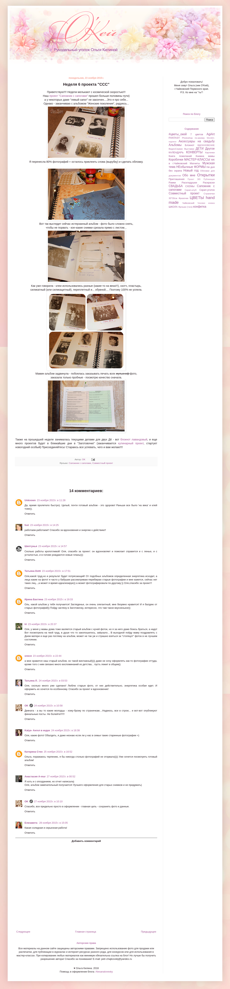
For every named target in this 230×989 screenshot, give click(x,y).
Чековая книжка (206, 203)
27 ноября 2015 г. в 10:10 (48, 801)
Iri (26, 624)
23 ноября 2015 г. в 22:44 (47, 655)
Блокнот (189, 145)
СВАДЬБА (176, 186)
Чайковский (188, 203)
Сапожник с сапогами (80, 463)
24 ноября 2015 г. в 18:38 (65, 730)
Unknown (30, 500)
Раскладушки (189, 182)
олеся (28, 655)
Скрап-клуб (191, 190)
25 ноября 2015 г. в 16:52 (58, 751)
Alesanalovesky (104, 971)
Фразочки (183, 198)
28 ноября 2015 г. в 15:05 (53, 822)
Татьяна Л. (31, 680)
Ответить (30, 513)
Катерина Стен (34, 751)
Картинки (210, 152)
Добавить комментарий (86, 841)
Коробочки (176, 159)
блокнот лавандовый (133, 439)
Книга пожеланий (180, 156)
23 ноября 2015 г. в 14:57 (52, 546)
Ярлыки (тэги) (185, 207)
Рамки (172, 182)
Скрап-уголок (207, 189)
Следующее (23, 931)
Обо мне (188, 175)
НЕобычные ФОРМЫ (191, 166)
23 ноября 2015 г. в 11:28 (51, 500)
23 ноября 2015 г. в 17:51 (56, 571)
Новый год (191, 170)
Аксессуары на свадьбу (197, 141)
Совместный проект (102, 463)
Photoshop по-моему (193, 138)
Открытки (206, 175)
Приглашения (176, 179)
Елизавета (31, 822)
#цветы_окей (178, 134)
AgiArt (211, 134)
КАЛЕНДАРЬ (176, 152)
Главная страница (85, 931)
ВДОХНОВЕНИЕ (206, 145)
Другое (210, 148)
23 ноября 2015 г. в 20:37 (42, 624)
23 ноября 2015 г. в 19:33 (58, 599)
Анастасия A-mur (35, 776)
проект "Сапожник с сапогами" (68, 95)
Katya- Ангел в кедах (37, 730)
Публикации (209, 179)
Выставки (189, 149)
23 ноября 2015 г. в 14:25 (44, 525)
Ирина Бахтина (34, 599)
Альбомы (175, 145)
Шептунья (31, 546)
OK (26, 705)
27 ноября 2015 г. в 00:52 (61, 776)
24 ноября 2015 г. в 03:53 (53, 680)
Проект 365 (194, 179)
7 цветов (196, 134)
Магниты (195, 163)
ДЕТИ (200, 148)
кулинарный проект (131, 443)
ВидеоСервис (176, 149)
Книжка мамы (205, 156)
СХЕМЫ (189, 186)
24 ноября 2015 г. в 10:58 (48, 705)
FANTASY (174, 137)
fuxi (27, 525)
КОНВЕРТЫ (194, 152)
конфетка (199, 206)
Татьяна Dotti (33, 571)
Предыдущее (148, 931)
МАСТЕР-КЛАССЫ (197, 159)
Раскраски (209, 182)
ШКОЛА (173, 206)
